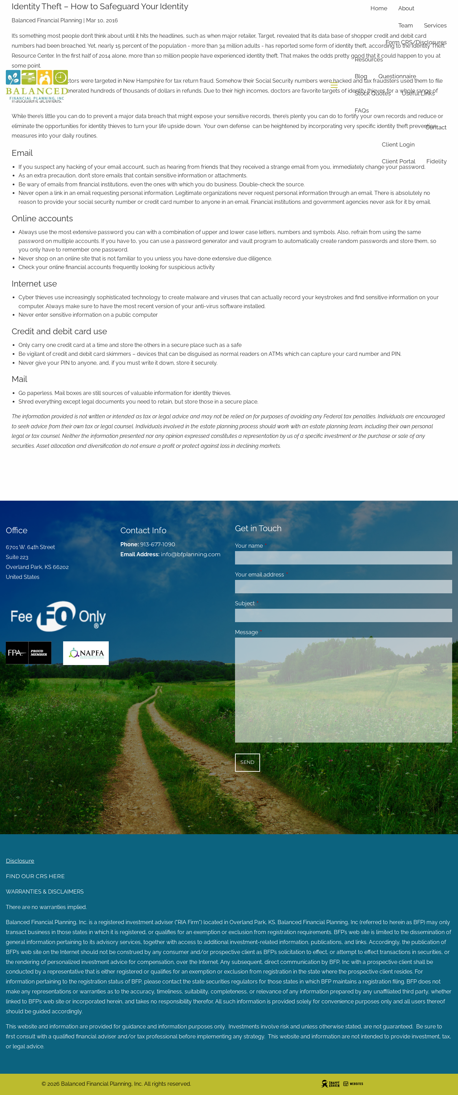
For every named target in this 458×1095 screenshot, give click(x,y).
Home (379, 8)
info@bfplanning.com (191, 554)
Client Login (398, 144)
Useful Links (418, 93)
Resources (369, 59)
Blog (361, 76)
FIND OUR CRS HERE (35, 876)
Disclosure (20, 861)
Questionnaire (397, 76)
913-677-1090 (157, 544)
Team (405, 25)
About (406, 8)
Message (273, 632)
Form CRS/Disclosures (416, 42)
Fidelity (436, 161)
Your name (275, 546)
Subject (271, 603)
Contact (436, 127)
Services (435, 25)
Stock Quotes (373, 93)
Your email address (286, 574)
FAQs (362, 110)
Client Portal (398, 161)
